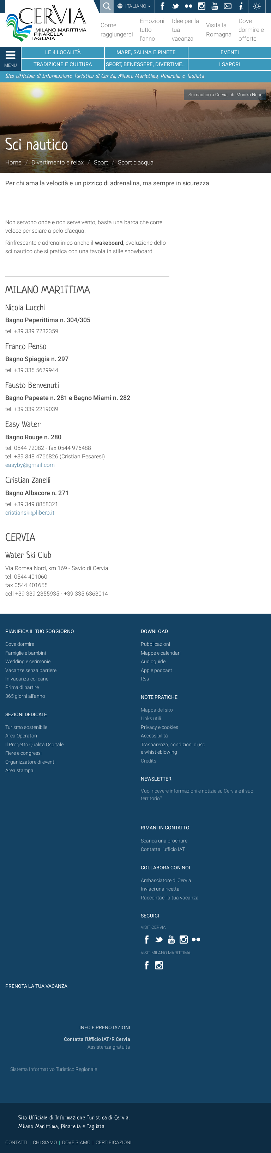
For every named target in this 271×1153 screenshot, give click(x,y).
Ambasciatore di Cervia (166, 880)
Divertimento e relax (57, 162)
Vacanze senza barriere (30, 670)
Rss (145, 679)
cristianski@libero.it (29, 512)
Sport (101, 162)
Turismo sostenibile (26, 727)
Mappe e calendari (161, 653)
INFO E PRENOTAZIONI (104, 1028)
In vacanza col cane (26, 679)
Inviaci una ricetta (160, 889)
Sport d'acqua (135, 162)
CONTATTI (16, 1142)
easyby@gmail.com (30, 465)
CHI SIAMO (45, 1142)
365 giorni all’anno (25, 696)
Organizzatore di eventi (30, 762)
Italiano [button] (137, 6)
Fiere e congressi (23, 753)
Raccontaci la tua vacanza (170, 898)
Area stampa (19, 770)
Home (13, 162)
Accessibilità (154, 736)
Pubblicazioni (155, 644)
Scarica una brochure (164, 841)
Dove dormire (19, 644)
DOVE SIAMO (75, 1142)
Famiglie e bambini (25, 653)
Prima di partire (22, 687)
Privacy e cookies (159, 727)
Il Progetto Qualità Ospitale (34, 745)
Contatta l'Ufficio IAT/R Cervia (97, 1039)
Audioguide (153, 662)
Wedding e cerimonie (27, 662)
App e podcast (156, 670)
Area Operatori (21, 736)
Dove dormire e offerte (251, 29)
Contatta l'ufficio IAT (163, 849)
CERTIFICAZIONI (114, 1142)
